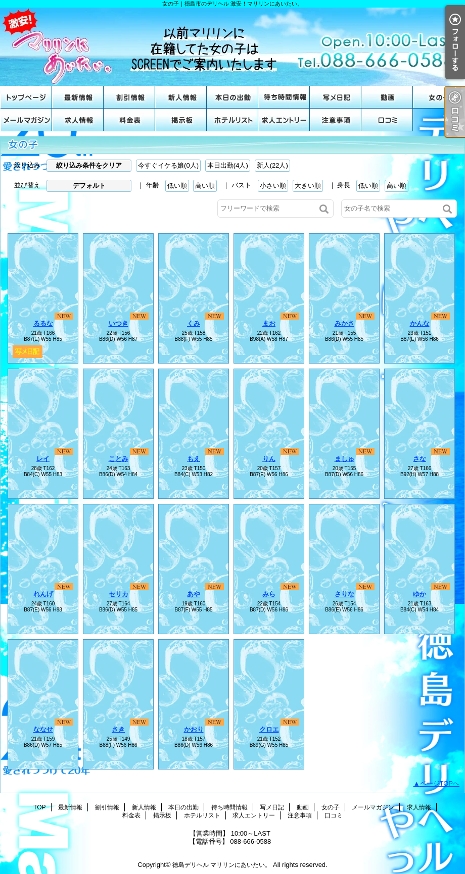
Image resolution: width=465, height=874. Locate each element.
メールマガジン (26, 120)
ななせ (43, 729)
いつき (118, 323)
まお (268, 323)
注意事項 (335, 120)
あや (193, 594)
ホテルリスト (232, 120)
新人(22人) (272, 165)
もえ (193, 458)
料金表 (129, 120)
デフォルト (89, 185)
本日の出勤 (232, 97)
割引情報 (129, 97)
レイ (43, 458)
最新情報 (78, 97)
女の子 (438, 97)
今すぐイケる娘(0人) (168, 165)
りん (268, 458)
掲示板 (181, 120)
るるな (43, 323)
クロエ (269, 729)
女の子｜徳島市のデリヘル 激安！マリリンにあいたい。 (232, 47)
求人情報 (78, 120)
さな (419, 458)
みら (268, 594)
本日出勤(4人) (227, 165)
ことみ (118, 458)
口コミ (387, 120)
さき (118, 729)
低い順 (177, 185)
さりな (344, 594)
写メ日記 (335, 97)
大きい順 (308, 185)
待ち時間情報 (284, 97)
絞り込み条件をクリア (89, 165)
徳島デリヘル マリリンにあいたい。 (221, 864)
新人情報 (181, 97)
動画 (387, 97)
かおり (194, 729)
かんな (420, 323)
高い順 (205, 185)
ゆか (419, 594)
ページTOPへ (440, 783)
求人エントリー (284, 120)
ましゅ (344, 458)
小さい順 (273, 185)
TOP (26, 97)
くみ (193, 323)
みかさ (344, 323)
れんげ (43, 594)
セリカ (118, 594)
